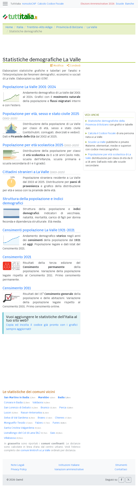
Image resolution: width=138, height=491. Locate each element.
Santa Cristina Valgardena (22, 427)
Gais (56, 432)
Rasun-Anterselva (35, 412)
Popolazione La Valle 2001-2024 (29, 87)
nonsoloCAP (29, 3)
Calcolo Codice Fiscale (51, 3)
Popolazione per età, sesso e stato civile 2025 (41, 113)
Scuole (120, 3)
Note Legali (17, 465)
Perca (66, 407)
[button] (121, 480)
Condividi (73, 65)
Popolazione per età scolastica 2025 (33, 145)
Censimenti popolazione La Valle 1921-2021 (39, 230)
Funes (59, 422)
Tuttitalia (16, 3)
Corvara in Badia (17, 402)
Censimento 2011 (17, 288)
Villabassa (13, 437)
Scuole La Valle (97, 142)
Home (9, 27)
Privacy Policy (19, 469)
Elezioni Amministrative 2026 (98, 3)
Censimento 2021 (17, 257)
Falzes (42, 422)
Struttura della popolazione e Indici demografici (33, 201)
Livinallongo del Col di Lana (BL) (25, 432)
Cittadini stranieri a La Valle (26, 172)
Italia (20, 27)
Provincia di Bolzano (69, 27)
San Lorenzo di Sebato (21, 407)
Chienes (63, 417)
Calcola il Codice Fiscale (102, 133)
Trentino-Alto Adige (40, 27)
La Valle (92, 27)
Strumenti (121, 465)
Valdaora (41, 402)
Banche (129, 3)
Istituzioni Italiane (69, 465)
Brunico (49, 407)
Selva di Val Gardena (19, 417)
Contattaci (121, 469)
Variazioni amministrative (69, 469)
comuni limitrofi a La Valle (35, 450)
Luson (11, 412)
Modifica (56, 65)
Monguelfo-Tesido (18, 422)
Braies (45, 417)
